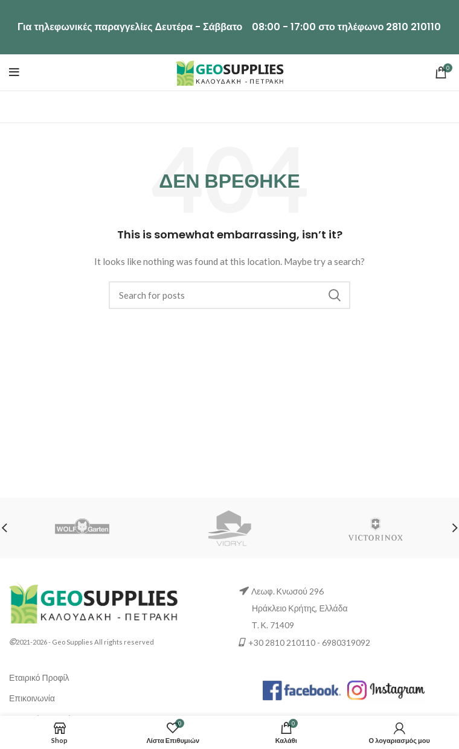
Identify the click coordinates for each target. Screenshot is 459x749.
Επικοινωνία (32, 698)
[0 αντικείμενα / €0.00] (441, 72)
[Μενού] (14, 72)
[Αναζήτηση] (229, 295)
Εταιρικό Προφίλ (39, 677)
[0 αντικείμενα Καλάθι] (286, 732)
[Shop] (60, 732)
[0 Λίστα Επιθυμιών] (173, 732)
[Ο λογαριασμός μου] (400, 732)
